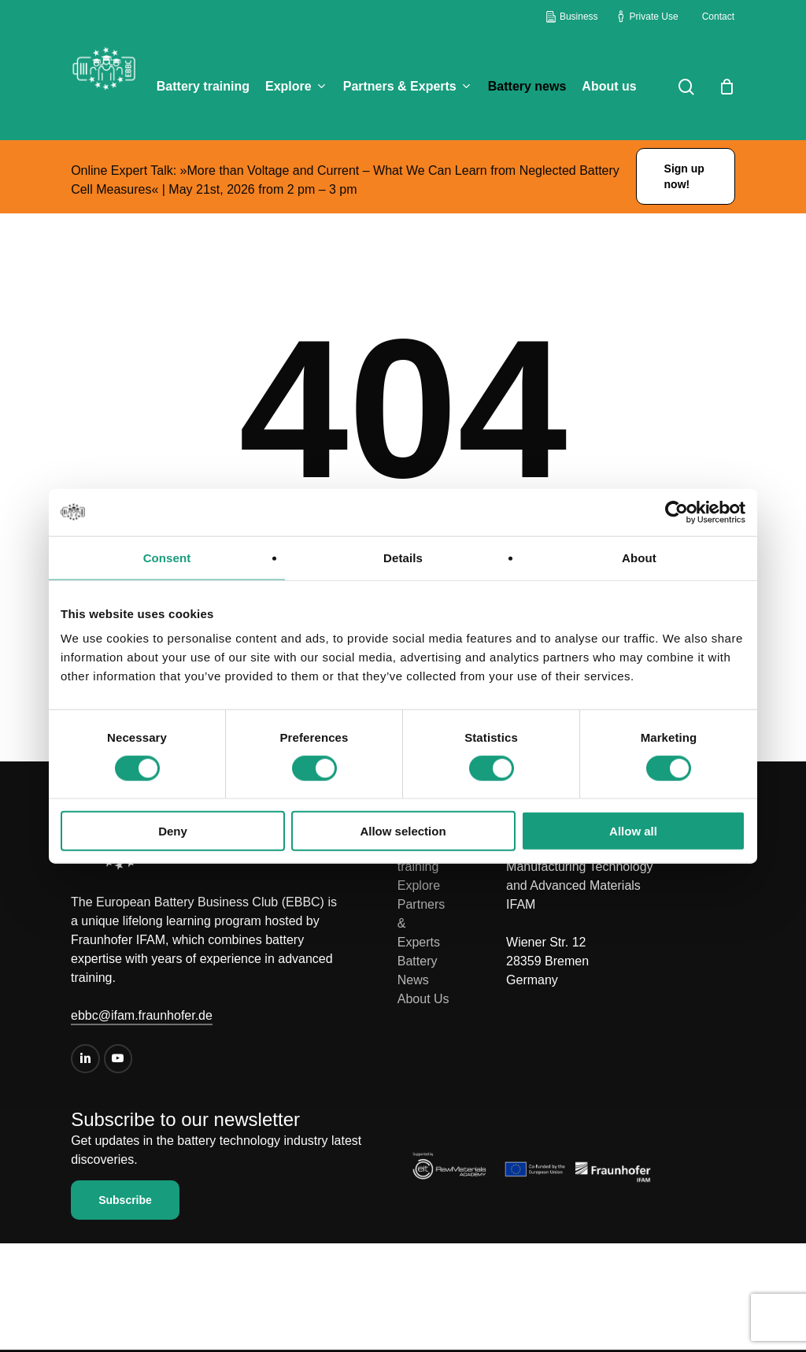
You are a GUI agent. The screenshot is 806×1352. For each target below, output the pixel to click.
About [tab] (639, 557)
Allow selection (403, 831)
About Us (423, 999)
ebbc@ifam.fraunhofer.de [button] (142, 1015)
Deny (172, 831)
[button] (685, 176)
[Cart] (726, 86)
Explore (418, 885)
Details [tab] (403, 557)
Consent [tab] (167, 557)
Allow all (633, 831)
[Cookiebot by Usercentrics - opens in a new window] (676, 512)
